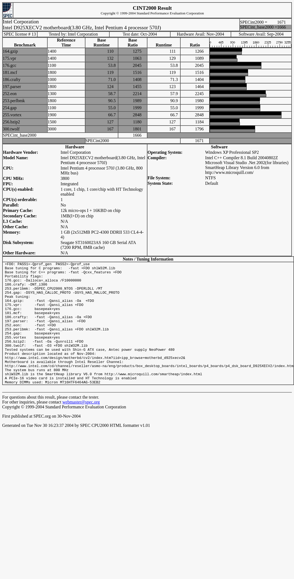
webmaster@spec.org (81, 426)
